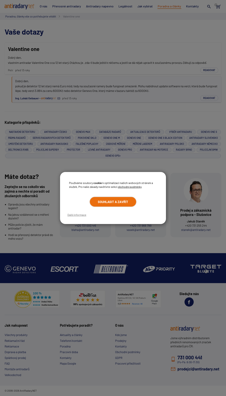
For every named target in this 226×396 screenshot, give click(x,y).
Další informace (76, 214)
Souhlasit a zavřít (113, 202)
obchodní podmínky (129, 186)
